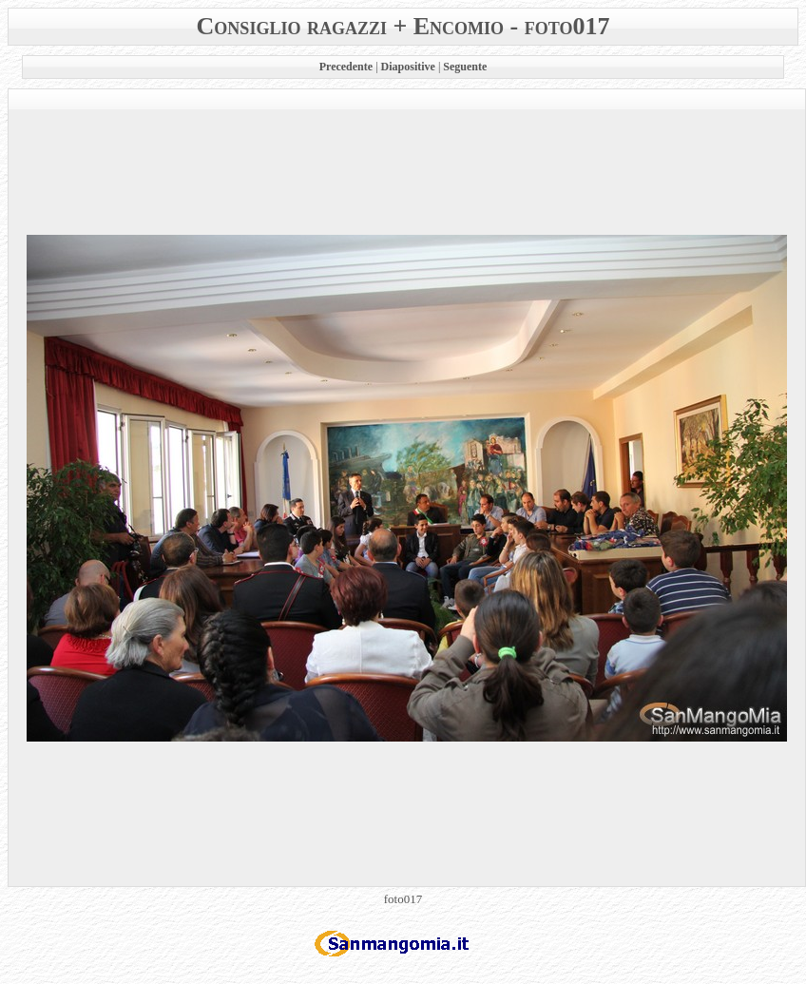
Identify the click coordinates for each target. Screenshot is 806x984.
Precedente (346, 66)
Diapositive (408, 66)
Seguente (465, 66)
